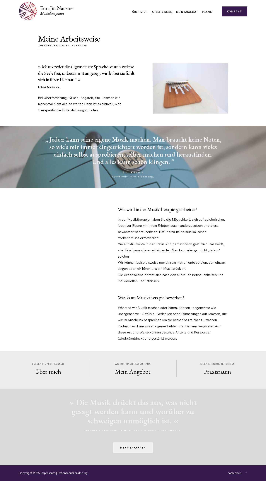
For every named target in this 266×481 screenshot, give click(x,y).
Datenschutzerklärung (73, 473)
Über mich (140, 12)
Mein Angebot (187, 12)
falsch (214, 250)
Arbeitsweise (162, 12)
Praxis (207, 12)
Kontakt (234, 11)
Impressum (47, 473)
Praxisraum (217, 371)
